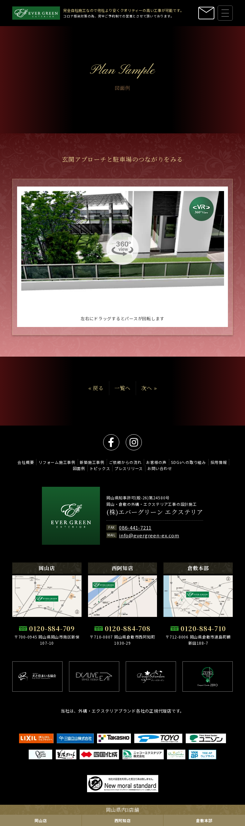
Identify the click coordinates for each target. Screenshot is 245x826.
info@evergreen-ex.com (149, 535)
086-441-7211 (135, 527)
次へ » (149, 394)
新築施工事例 (92, 462)
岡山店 (40, 820)
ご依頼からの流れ (125, 462)
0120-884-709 (52, 628)
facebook (111, 442)
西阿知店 (122, 820)
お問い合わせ (159, 468)
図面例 (79, 468)
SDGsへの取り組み (188, 462)
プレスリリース (128, 468)
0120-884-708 (128, 628)
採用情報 (219, 462)
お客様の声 (156, 462)
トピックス (100, 468)
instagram (134, 442)
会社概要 (25, 462)
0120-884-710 (203, 628)
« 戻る (96, 394)
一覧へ (122, 394)
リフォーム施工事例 (56, 462)
